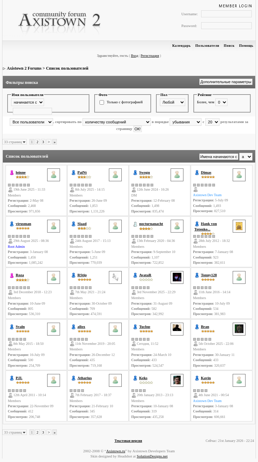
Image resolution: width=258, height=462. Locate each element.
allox (81, 326)
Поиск (229, 45)
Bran (205, 326)
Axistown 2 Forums (24, 68)
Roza (20, 275)
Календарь (181, 45)
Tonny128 (209, 275)
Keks (143, 378)
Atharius (84, 378)
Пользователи (207, 45)
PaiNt (82, 172)
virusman (23, 223)
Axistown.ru (115, 451)
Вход (134, 56)
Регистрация (150, 56)
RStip (82, 275)
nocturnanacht (151, 223)
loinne (21, 172)
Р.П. (19, 378)
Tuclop (144, 326)
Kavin (206, 378)
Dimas (206, 172)
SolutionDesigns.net (152, 456)
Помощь (246, 45)
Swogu (144, 172)
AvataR (145, 275)
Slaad (81, 223)
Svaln (20, 326)
